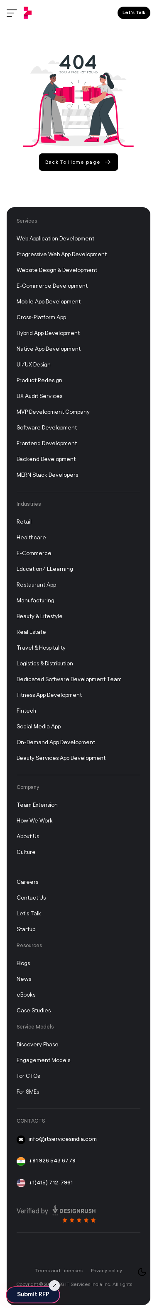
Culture (26, 852)
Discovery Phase (38, 1045)
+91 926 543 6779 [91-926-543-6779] (46, 1161)
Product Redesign (39, 380)
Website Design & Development (57, 270)
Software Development (47, 428)
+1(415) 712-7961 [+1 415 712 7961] (45, 1183)
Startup (26, 929)
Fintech (26, 711)
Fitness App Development (49, 695)
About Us (28, 836)
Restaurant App (36, 585)
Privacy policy (106, 1271)
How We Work (35, 821)
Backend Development (46, 459)
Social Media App (39, 727)
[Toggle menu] (12, 13)
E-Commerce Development (52, 286)
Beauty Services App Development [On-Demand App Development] (61, 758)
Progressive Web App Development (62, 254)
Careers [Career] (27, 882)
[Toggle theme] (142, 1272)
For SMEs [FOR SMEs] (28, 1092)
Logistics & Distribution (45, 664)
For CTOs (28, 1076)
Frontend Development (47, 443)
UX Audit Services (39, 396)
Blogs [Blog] (23, 963)
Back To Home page (77, 162)
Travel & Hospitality (41, 648)
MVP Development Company (53, 412)
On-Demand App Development (56, 742)
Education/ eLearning (45, 569)
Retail (24, 522)
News (24, 979)
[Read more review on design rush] (56, 1211)
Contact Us (31, 898)
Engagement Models (43, 1060)
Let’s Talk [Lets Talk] (134, 12)
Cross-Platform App (41, 317)
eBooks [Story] (26, 995)
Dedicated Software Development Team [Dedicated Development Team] (69, 679)
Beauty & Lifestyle (40, 616)
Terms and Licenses (59, 1271)
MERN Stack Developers (47, 475)
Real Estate (31, 632)
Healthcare (31, 538)
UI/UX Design (34, 365)
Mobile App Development (49, 302)
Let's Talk (29, 914)
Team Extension (37, 805)
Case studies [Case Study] (34, 1011)
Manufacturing (35, 601)
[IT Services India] (28, 13)
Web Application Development (55, 239)
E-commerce (34, 553)
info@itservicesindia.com (57, 1139)
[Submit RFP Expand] (54, 1285)
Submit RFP (33, 1295)
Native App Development (49, 349)
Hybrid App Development (48, 333)
